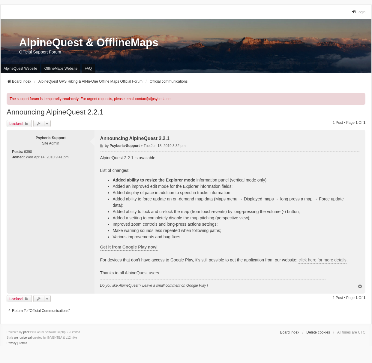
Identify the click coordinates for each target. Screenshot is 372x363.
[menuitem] (11, 343)
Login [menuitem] (358, 12)
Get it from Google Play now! (129, 247)
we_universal (23, 337)
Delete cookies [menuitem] (318, 332)
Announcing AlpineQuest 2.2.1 (55, 112)
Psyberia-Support (51, 138)
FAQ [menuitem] (88, 68)
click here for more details (322, 260)
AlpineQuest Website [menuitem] (20, 68)
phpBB (27, 332)
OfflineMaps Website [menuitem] (60, 68)
